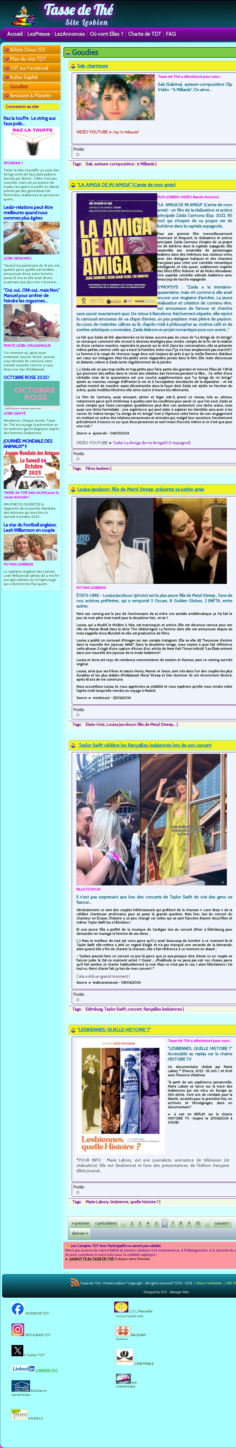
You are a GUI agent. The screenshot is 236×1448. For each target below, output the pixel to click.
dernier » (80, 1233)
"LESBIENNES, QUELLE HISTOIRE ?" (113, 1030)
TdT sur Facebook (29, 68)
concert (134, 1009)
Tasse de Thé (78, 10)
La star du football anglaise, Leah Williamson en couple (30, 527)
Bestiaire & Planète (30, 96)
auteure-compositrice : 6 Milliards (124, 164)
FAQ (171, 34)
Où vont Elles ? (106, 34)
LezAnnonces (70, 34)
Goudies (19, 86)
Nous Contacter (209, 1283)
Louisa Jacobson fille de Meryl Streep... (141, 724)
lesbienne (119, 1201)
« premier (80, 1223)
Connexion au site (22, 106)
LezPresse (38, 34)
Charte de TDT (144, 34)
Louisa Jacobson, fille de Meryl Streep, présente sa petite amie (140, 489)
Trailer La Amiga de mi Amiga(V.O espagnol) (152, 442)
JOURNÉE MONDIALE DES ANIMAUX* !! (28, 443)
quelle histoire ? (144, 1201)
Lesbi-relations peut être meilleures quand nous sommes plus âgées (28, 212)
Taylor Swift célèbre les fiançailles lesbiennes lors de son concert (144, 745)
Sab (89, 164)
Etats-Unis (95, 724)
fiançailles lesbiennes (162, 1009)
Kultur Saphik (24, 77)
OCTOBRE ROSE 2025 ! (26, 377)
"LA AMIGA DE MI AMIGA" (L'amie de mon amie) (126, 185)
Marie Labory (97, 1201)
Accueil (15, 34)
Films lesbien (97, 468)
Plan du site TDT (28, 59)
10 (198, 1223)
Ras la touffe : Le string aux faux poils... (29, 120)
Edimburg (94, 1009)
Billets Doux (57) (27, 50)
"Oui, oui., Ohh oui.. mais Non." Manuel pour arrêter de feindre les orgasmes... (32, 295)
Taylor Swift (115, 1009)
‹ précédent (106, 1223)
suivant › (222, 1223)
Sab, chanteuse (92, 66)
